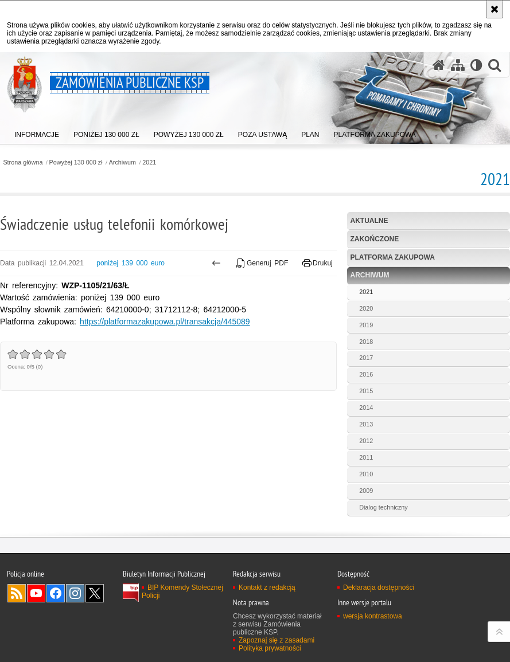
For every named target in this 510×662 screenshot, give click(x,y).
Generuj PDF (262, 263)
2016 (366, 374)
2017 (366, 357)
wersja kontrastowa (372, 616)
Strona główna (22, 162)
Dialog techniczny (383, 507)
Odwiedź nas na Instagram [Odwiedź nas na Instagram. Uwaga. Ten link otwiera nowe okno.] (75, 593)
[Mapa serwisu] (458, 65)
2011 (366, 457)
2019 (366, 325)
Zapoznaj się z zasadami (276, 640)
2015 (366, 390)
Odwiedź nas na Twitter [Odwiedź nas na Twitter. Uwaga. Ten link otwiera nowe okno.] (94, 593)
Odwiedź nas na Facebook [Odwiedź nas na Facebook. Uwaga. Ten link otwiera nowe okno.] (55, 593)
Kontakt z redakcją (267, 587)
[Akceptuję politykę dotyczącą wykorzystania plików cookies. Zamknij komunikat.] (494, 9)
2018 (366, 341)
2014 (366, 407)
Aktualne (369, 221)
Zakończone (375, 239)
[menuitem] (36, 132)
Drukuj (317, 263)
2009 (366, 490)
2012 (366, 440)
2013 (366, 424)
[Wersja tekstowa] (476, 65)
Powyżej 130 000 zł (76, 162)
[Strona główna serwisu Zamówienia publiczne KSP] (439, 65)
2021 (149, 162)
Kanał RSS (16, 593)
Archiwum (122, 162)
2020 (366, 308)
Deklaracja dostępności (378, 587)
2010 (366, 474)
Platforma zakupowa (393, 257)
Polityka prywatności (270, 648)
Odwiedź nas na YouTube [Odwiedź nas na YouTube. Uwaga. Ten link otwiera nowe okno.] (36, 593)
